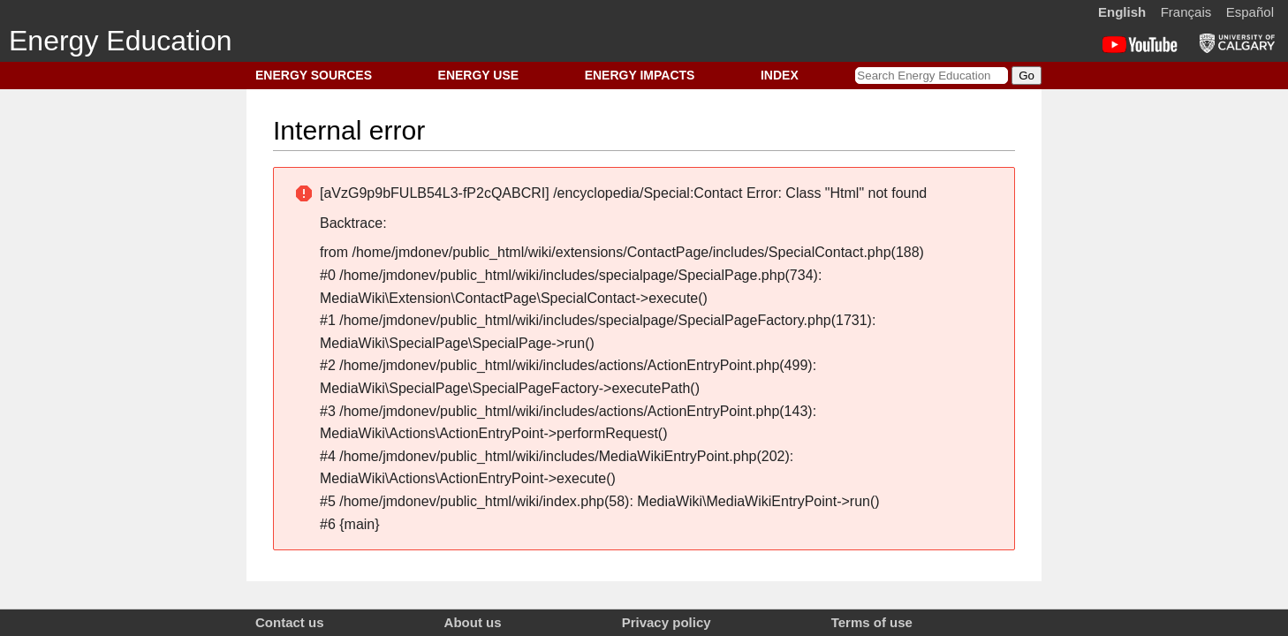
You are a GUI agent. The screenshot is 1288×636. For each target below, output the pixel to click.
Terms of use (872, 622)
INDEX (780, 75)
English (1122, 11)
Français (1186, 11)
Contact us (289, 622)
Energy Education (120, 41)
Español (1250, 11)
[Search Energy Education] (931, 75)
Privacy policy (666, 622)
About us (473, 622)
